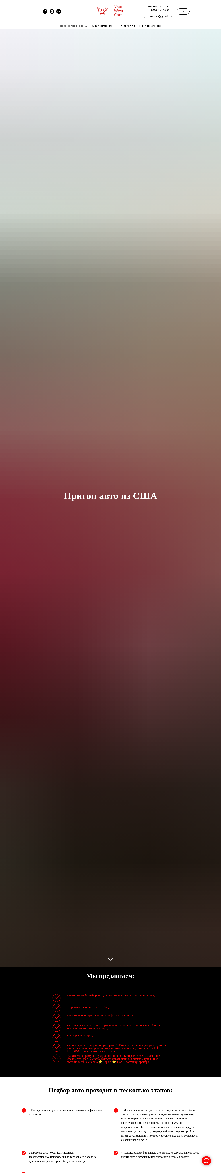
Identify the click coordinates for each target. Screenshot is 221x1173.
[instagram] (52, 13)
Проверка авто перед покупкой (140, 26)
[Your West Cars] (58, 13)
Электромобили (102, 26)
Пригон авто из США (73, 26)
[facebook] (45, 13)
